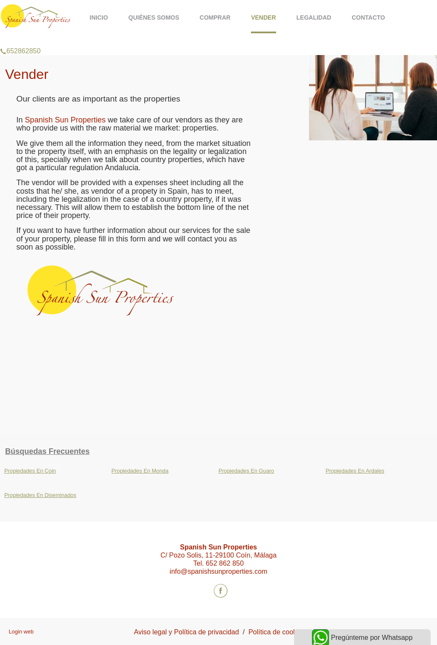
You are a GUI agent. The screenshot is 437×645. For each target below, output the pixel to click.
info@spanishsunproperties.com (219, 571)
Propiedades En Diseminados (40, 495)
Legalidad (314, 17)
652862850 (20, 40)
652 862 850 (225, 563)
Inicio (99, 17)
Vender (263, 17)
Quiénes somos (153, 17)
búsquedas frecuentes (47, 451)
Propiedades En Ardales (355, 471)
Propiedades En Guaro (246, 471)
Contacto (368, 17)
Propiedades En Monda (140, 471)
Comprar (215, 17)
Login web (21, 631)
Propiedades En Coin (30, 471)
